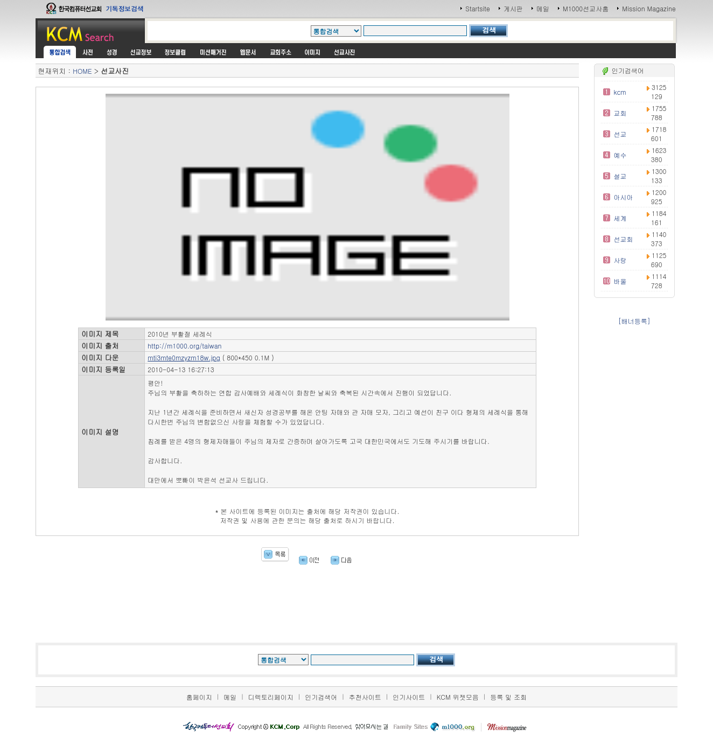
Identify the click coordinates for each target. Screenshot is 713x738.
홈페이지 (199, 696)
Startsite (477, 8)
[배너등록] (634, 320)
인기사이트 (409, 696)
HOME (82, 70)
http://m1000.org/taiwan (184, 345)
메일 (542, 8)
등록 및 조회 (508, 696)
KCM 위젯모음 (458, 696)
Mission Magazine (649, 8)
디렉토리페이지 (270, 696)
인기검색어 (321, 696)
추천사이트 (365, 696)
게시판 (513, 8)
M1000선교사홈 (586, 8)
